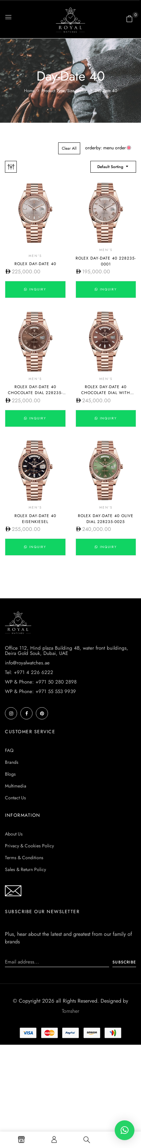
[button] (129, 18)
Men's (35, 255)
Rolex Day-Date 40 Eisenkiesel (35, 519)
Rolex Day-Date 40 (35, 264)
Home (29, 90)
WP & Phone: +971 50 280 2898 (41, 682)
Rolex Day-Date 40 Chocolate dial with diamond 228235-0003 (105, 393)
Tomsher (70, 1011)
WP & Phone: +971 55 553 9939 (40, 691)
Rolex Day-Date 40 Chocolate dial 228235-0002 (35, 393)
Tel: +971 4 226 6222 (29, 672)
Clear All (69, 148)
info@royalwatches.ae (27, 662)
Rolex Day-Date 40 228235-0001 (106, 261)
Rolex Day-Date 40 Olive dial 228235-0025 (105, 519)
